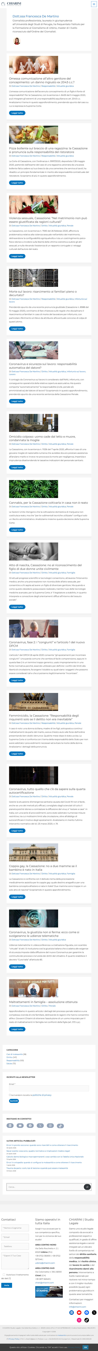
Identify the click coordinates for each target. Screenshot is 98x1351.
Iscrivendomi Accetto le (29, 1097)
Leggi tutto (18, 114)
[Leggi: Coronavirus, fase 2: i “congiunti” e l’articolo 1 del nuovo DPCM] (33, 629)
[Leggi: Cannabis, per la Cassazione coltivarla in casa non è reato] (33, 490)
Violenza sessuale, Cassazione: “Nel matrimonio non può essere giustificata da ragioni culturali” (48, 220)
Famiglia (71, 574)
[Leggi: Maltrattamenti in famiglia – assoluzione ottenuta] (33, 990)
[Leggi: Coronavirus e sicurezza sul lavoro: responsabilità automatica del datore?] (33, 351)
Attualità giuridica (65, 86)
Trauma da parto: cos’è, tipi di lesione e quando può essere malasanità (37, 1170)
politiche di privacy (41, 1097)
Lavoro (12, 375)
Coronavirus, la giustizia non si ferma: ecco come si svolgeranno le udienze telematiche (44, 935)
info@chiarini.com (78, 1309)
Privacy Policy (14, 1341)
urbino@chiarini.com (45, 1265)
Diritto (44, 226)
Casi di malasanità (15, 1056)
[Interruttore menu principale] (92, 4)
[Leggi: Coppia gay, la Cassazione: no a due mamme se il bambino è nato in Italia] (33, 854)
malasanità (61, 1337)
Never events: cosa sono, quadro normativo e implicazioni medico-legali (38, 1153)
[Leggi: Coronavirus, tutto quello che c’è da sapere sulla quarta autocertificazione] (33, 777)
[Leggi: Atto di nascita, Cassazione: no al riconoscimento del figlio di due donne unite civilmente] (33, 552)
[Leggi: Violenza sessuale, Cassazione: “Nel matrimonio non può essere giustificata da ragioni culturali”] (33, 205)
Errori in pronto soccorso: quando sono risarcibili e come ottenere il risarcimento (42, 1147)
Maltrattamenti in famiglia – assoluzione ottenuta (43, 1004)
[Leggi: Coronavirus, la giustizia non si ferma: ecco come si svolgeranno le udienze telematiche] (33, 920)
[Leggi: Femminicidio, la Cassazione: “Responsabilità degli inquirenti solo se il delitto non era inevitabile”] (33, 703)
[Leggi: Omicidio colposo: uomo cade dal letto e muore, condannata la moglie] (33, 423)
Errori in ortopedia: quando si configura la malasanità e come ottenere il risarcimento (44, 1164)
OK (85, 1347)
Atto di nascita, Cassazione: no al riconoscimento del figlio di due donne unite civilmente (45, 568)
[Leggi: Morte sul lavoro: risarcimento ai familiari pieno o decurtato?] (33, 278)
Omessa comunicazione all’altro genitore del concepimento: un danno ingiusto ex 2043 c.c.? (41, 80)
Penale (70, 226)
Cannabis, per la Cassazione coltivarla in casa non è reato (48, 503)
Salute (9, 1065)
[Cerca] (87, 1189)
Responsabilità (48, 86)
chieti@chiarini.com (44, 1284)
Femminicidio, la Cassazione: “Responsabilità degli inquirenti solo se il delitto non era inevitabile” (44, 718)
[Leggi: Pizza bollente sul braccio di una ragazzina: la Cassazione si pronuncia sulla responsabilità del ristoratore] (33, 135)
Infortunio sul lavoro (76, 372)
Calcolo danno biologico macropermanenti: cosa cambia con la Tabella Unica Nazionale (45, 1159)
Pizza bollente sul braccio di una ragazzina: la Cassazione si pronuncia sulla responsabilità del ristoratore (48, 150)
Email (12, 1086)
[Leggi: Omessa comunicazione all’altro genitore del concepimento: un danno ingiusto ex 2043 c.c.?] (33, 65)
